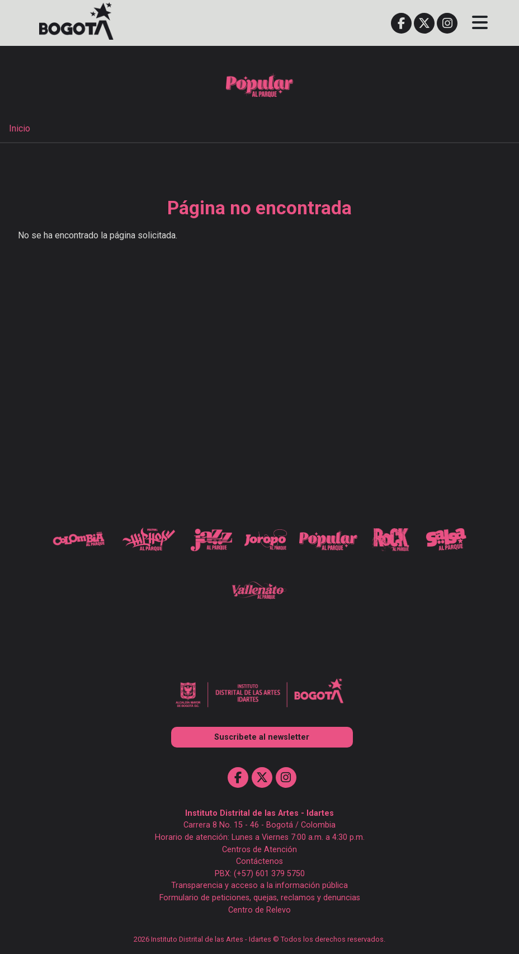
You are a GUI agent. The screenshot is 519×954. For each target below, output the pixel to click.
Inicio (19, 128)
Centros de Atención (259, 849)
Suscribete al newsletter (261, 737)
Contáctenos (259, 861)
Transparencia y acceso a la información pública (259, 885)
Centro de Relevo (259, 910)
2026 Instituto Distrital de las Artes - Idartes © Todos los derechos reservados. (259, 939)
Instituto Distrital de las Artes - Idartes (259, 813)
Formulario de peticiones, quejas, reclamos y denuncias (259, 898)
